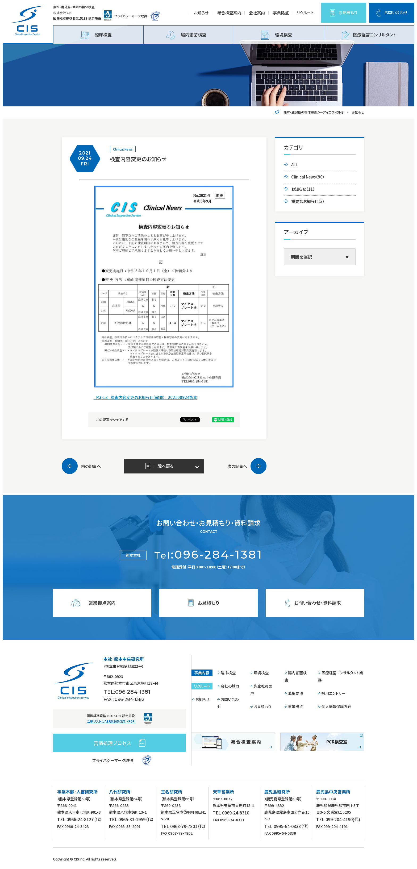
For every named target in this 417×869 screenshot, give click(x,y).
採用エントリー (333, 693)
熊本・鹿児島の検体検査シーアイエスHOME (313, 112)
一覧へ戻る (163, 466)
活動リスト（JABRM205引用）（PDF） (111, 721)
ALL (294, 164)
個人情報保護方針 (336, 706)
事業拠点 (281, 12)
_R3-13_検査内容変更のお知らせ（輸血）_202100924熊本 (145, 397)
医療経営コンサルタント (369, 35)
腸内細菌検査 (186, 35)
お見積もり (348, 12)
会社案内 (257, 12)
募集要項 (295, 693)
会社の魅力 (230, 686)
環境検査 (276, 35)
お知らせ (201, 12)
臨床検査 (96, 35)
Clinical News (123, 149)
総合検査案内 (229, 12)
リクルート (305, 12)
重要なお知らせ (308, 201)
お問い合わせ (395, 12)
